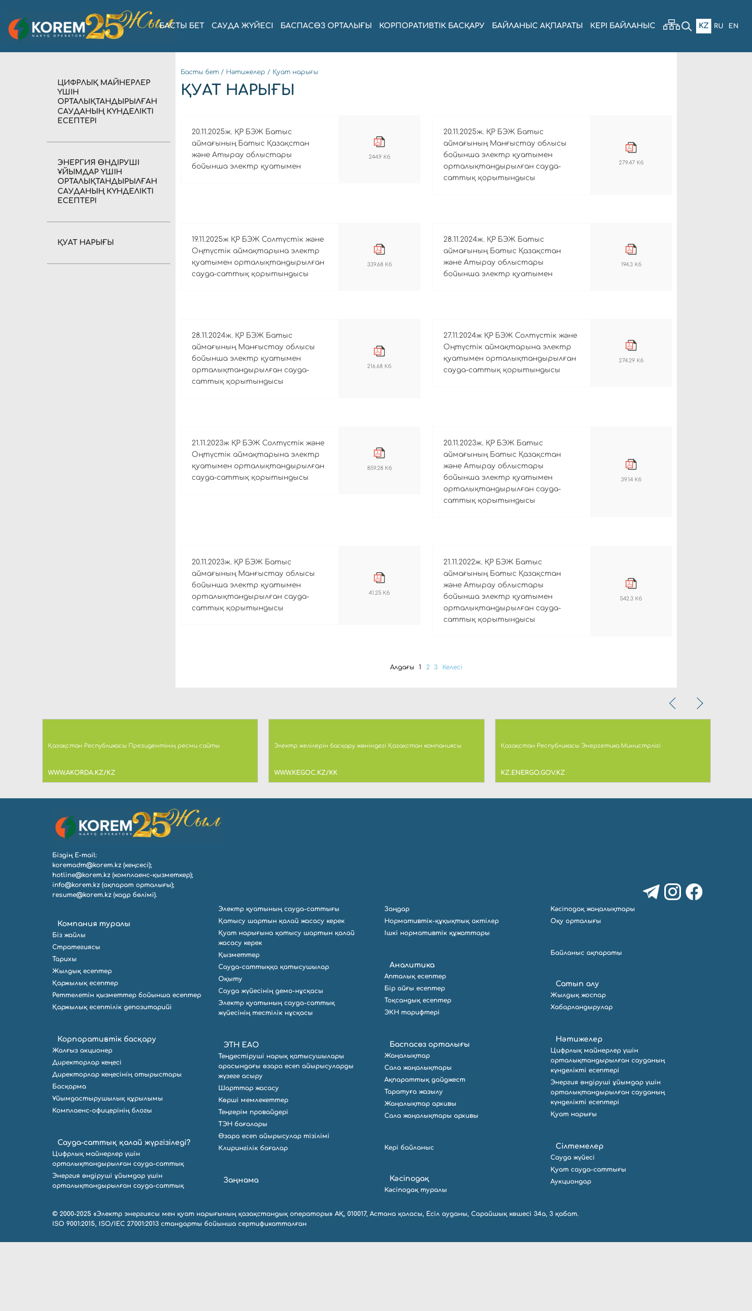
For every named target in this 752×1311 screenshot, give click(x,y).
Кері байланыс (622, 26)
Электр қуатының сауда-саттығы (278, 978)
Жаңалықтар (407, 1124)
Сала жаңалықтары (418, 1136)
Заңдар (396, 978)
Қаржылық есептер (85, 1052)
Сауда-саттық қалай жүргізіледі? (124, 1211)
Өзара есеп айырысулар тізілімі (274, 1205)
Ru (716, 26)
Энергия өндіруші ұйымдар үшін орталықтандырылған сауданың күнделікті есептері (107, 182)
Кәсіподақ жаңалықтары (592, 978)
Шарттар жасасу (248, 1157)
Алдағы (399, 736)
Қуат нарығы (85, 242)
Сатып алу (577, 1053)
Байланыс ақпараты (586, 1021)
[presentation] (673, 772)
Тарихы (64, 1028)
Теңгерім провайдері (253, 1181)
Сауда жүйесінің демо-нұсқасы (270, 1060)
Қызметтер (239, 1023)
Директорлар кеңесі (87, 1131)
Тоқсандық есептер (417, 1069)
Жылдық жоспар (578, 1064)
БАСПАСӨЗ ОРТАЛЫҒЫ (326, 26)
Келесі (456, 736)
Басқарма (69, 1155)
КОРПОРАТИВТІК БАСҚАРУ (432, 26)
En (732, 26)
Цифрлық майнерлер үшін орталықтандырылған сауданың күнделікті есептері (107, 102)
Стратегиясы (76, 1016)
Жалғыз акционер (82, 1119)
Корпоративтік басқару (106, 1108)
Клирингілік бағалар (253, 1217)
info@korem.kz (76, 954)
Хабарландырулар (581, 1076)
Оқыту (230, 1048)
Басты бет (200, 72)
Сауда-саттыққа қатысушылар (273, 1036)
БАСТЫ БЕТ (181, 26)
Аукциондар (570, 1250)
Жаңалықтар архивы (420, 1172)
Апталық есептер (415, 1045)
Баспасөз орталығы (430, 1113)
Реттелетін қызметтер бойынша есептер (126, 1064)
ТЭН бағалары (242, 1193)
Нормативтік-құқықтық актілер (441, 990)
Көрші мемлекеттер (253, 1169)
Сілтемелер (580, 1215)
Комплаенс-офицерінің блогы (102, 1179)
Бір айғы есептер (414, 1057)
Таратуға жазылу (413, 1160)
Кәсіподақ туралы (415, 1258)
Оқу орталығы (575, 990)
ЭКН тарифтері (412, 1081)
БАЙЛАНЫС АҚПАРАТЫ (537, 26)
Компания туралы (94, 993)
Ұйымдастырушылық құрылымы (107, 1167)
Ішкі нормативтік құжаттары (437, 1002)
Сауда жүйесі (242, 26)
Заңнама (241, 1249)
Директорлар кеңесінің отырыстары (117, 1143)
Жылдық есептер (82, 1040)
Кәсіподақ (409, 1247)
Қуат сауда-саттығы (588, 1238)
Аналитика (412, 1034)
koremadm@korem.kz (86, 934)
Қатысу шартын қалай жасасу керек (281, 990)
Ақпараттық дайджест (424, 1148)
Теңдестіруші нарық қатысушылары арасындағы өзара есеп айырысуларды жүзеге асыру (286, 1135)
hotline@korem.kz (81, 944)
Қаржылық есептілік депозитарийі (112, 1076)
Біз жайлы (69, 1004)
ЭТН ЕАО (241, 1114)
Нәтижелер (245, 72)
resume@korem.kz (81, 963)
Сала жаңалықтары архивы (431, 1184)
